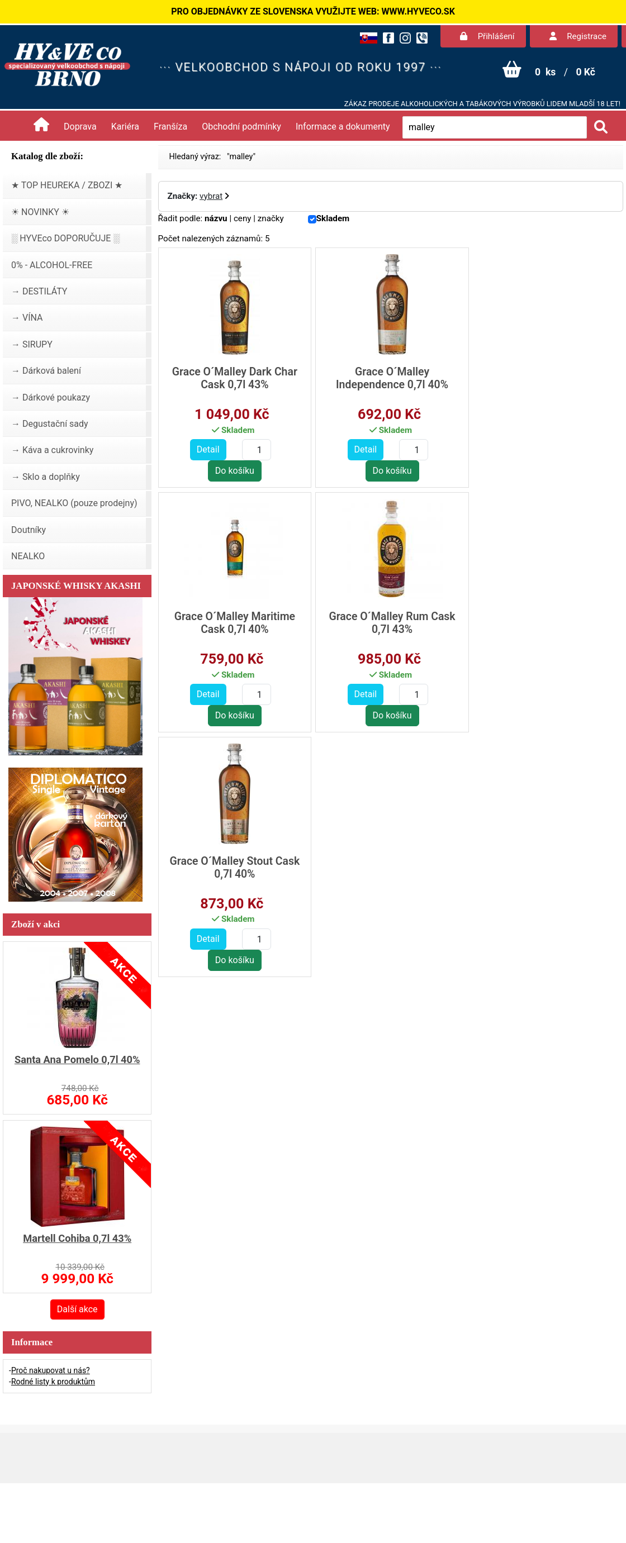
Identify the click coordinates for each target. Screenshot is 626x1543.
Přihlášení (487, 36)
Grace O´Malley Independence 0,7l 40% (390, 378)
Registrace (577, 36)
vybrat (211, 196)
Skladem (333, 218)
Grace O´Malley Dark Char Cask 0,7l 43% (234, 378)
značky (271, 218)
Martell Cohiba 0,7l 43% (77, 1238)
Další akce (77, 1309)
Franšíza (170, 126)
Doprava (80, 126)
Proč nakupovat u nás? (50, 1370)
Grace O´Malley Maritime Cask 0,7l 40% (546, 378)
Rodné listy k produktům (53, 1381)
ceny (243, 218)
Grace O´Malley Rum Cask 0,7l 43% (233, 623)
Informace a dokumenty (343, 126)
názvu (216, 218)
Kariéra (125, 126)
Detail (207, 449)
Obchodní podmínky (241, 126)
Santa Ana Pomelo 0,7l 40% (77, 1059)
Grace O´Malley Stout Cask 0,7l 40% (390, 623)
